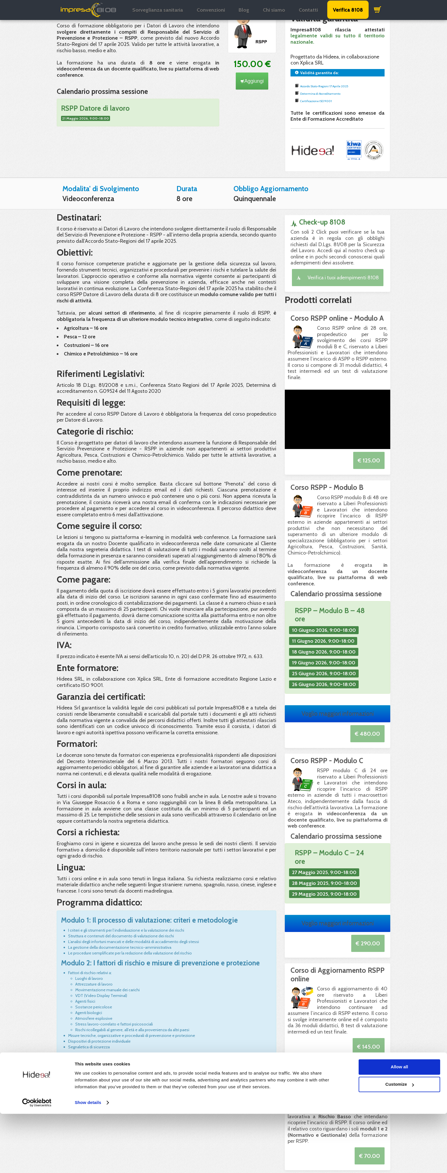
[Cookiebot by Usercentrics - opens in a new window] (37, 1162)
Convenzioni (211, 10)
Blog (244, 10)
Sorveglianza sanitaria (157, 10)
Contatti (308, 10)
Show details (88, 1161)
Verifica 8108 (348, 10)
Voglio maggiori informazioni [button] (338, 713)
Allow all (399, 1126)
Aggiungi (252, 81)
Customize (399, 1143)
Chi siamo (274, 10)
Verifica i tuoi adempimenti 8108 (337, 277)
